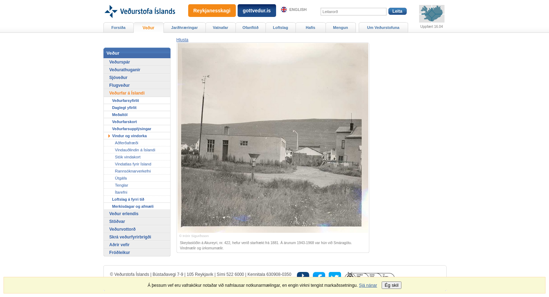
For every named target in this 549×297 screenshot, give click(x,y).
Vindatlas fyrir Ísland (133, 164)
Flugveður (119, 85)
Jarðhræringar (184, 27)
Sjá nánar (368, 285)
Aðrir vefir (119, 244)
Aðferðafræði (126, 143)
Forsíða (119, 27)
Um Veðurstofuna (383, 27)
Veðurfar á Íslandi (127, 93)
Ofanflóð (250, 27)
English (298, 9)
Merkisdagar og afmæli (133, 206)
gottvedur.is (257, 10)
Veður (148, 27)
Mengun (340, 27)
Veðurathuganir (125, 69)
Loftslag (280, 27)
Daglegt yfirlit (124, 107)
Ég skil (391, 285)
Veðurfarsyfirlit (125, 100)
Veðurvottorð (122, 229)
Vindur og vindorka (129, 136)
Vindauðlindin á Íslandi (135, 150)
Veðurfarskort (124, 122)
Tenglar (122, 185)
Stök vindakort (128, 157)
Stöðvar (117, 221)
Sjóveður (118, 77)
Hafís (310, 27)
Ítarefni (121, 192)
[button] (183, 39)
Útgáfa (121, 178)
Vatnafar (220, 27)
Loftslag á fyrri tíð (128, 199)
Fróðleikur (119, 252)
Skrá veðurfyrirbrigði (130, 237)
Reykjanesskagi (212, 10)
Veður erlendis (124, 213)
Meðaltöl (120, 115)
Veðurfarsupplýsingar (131, 129)
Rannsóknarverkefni (133, 171)
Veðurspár (119, 62)
